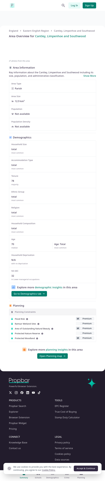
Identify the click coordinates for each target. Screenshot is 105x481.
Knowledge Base (18, 443)
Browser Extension (19, 418)
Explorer (13, 412)
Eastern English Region (35, 30)
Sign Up (89, 5)
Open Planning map (52, 356)
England (13, 30)
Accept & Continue (86, 468)
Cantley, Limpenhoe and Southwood (72, 30)
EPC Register (62, 406)
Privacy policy (62, 443)
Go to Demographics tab (29, 293)
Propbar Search (17, 406)
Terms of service (63, 449)
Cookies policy (63, 454)
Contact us (15, 449)
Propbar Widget (17, 423)
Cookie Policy (47, 470)
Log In (75, 5)
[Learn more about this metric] (26, 319)
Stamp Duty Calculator (67, 418)
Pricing (12, 429)
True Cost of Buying (65, 412)
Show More (90, 75)
